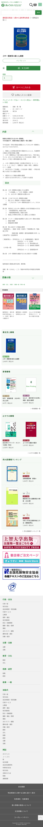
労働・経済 (6, 637)
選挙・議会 (6, 617)
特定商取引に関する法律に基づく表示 (21, 793)
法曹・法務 (7, 643)
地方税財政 (6, 620)
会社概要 (21, 787)
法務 (4, 650)
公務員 (5, 615)
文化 (4, 663)
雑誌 (4, 750)
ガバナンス (6, 754)
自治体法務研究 (7, 765)
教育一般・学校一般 (20, 284)
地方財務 (5, 762)
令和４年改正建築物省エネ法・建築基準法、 (31, 522)
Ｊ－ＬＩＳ (6, 757)
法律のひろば (7, 773)
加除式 (5, 690)
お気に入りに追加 (23, 95)
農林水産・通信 (7, 634)
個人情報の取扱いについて (21, 805)
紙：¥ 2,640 (23, 68)
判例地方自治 (7, 768)
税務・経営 (7, 669)
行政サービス (7, 612)
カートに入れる (23, 87)
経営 (4, 676)
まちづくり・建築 (8, 631)
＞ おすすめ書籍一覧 (34, 453)
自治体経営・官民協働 (9, 609)
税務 (4, 673)
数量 (4, 74)
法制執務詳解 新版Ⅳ (29, 479)
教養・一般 (7, 682)
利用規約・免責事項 (21, 799)
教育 (11, 284)
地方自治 (5, 606)
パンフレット (21, 61)
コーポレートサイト (21, 817)
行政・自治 (7, 599)
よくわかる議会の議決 (30, 443)
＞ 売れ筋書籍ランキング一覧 (31, 531)
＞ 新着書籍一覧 (35, 409)
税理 (4, 776)
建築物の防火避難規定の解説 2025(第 (31, 500)
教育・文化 (5, 284)
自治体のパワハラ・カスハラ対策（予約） (11, 444)
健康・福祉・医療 (8, 626)
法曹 (4, 647)
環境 (4, 628)
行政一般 (5, 604)
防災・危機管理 (7, 623)
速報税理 (5, 779)
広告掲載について (21, 811)
